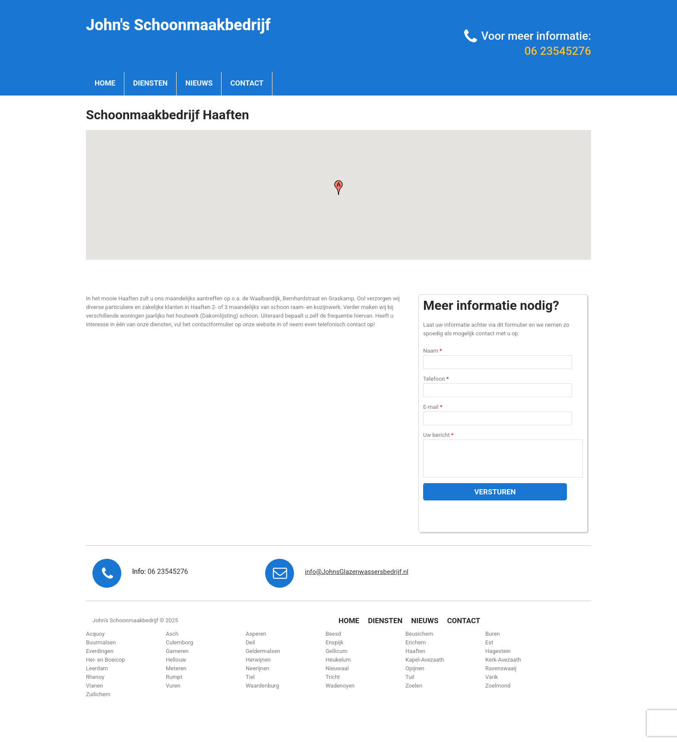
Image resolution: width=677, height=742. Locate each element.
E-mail (433, 407)
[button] (338, 187)
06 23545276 (558, 51)
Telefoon (436, 379)
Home (105, 83)
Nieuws (198, 83)
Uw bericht (438, 435)
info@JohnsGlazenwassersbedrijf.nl (356, 572)
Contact (246, 83)
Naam (432, 350)
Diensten (150, 83)
